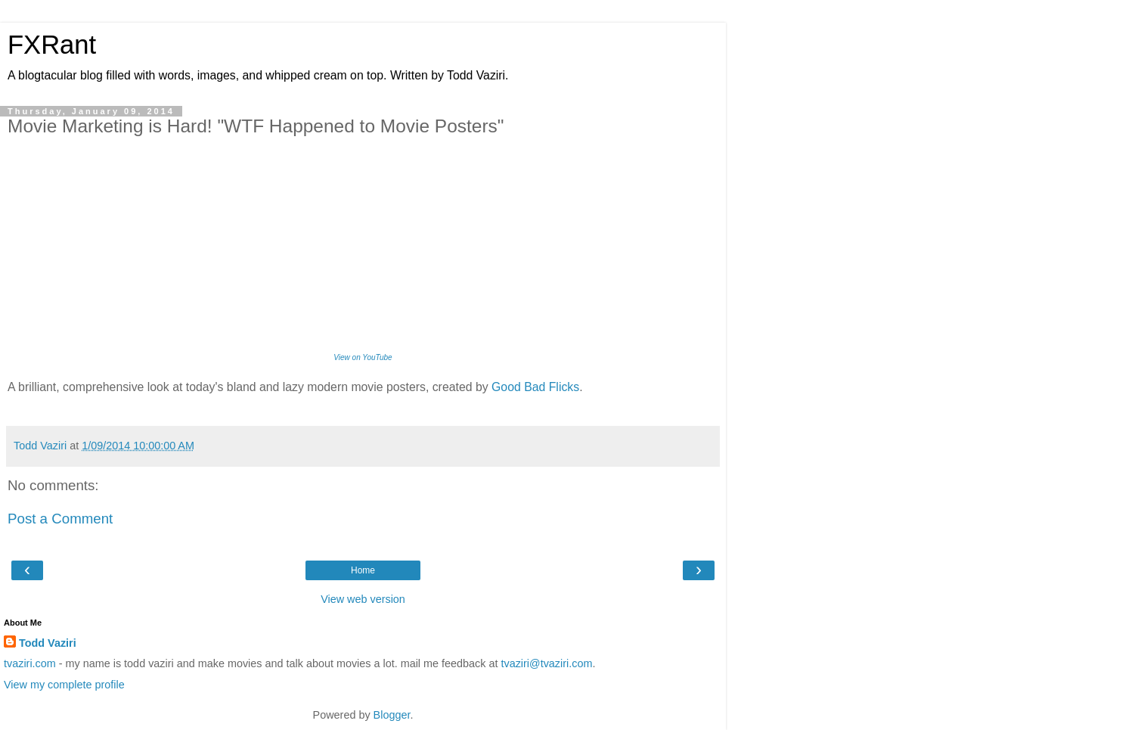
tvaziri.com (30, 663)
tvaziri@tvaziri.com (546, 663)
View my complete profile (64, 685)
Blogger (392, 715)
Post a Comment (60, 519)
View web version (363, 599)
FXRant (52, 44)
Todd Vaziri (47, 643)
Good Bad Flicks (535, 387)
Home (363, 570)
